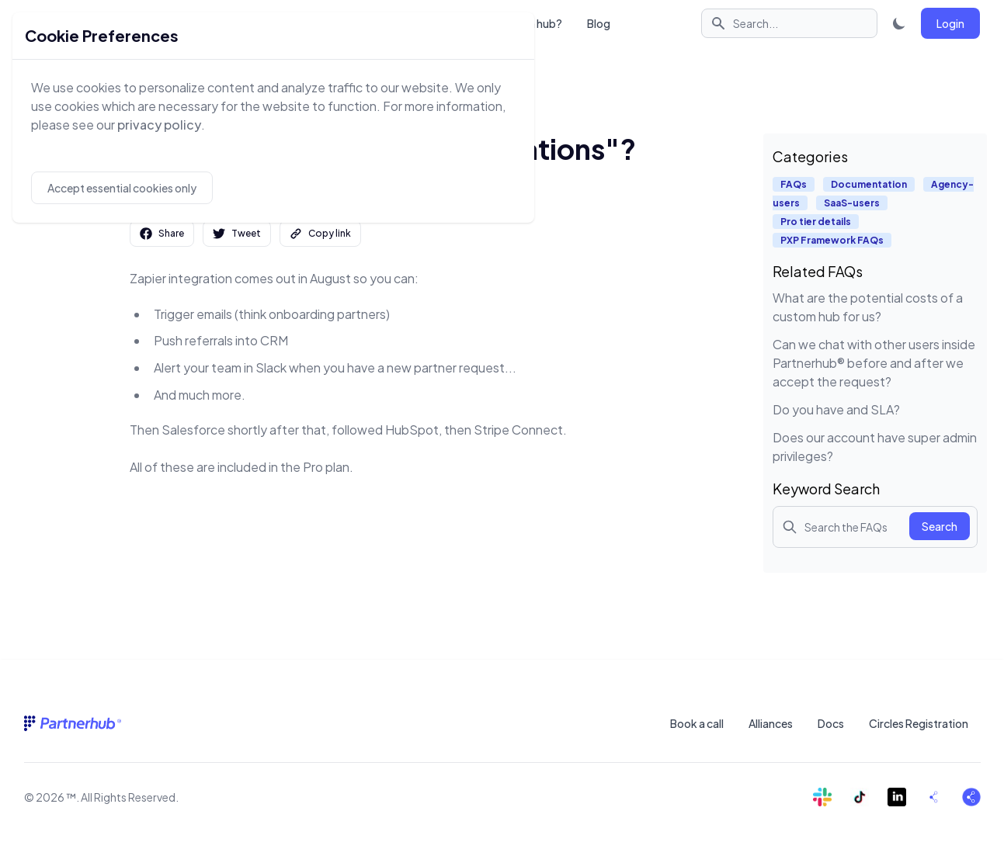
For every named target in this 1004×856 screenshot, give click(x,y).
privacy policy (159, 124)
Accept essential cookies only (121, 188)
